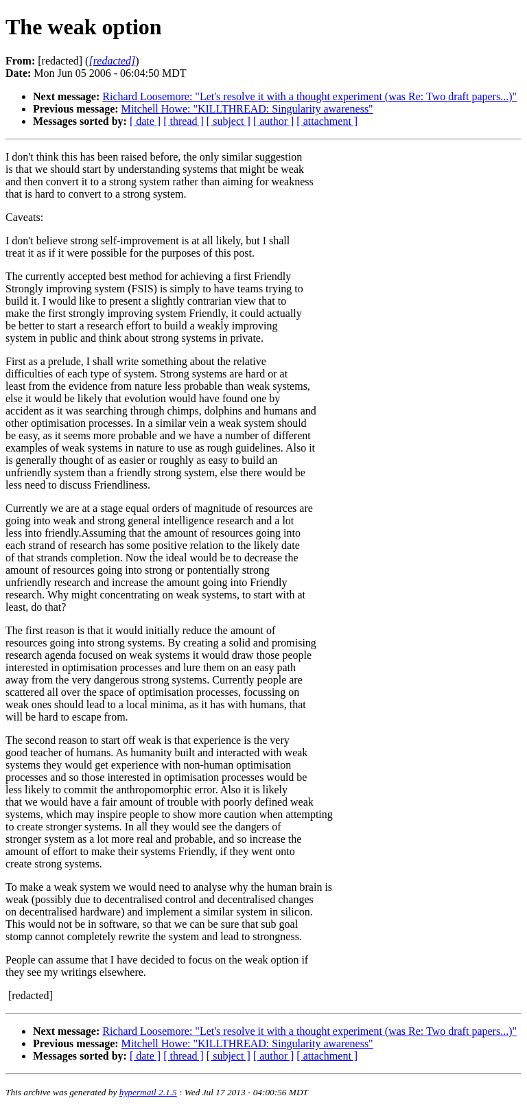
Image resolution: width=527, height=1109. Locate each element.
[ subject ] (228, 121)
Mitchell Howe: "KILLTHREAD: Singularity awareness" (247, 109)
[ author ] (273, 121)
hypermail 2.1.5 (148, 1092)
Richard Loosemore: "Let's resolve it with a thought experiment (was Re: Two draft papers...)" (309, 96)
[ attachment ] (327, 121)
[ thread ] (183, 121)
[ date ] (145, 121)
